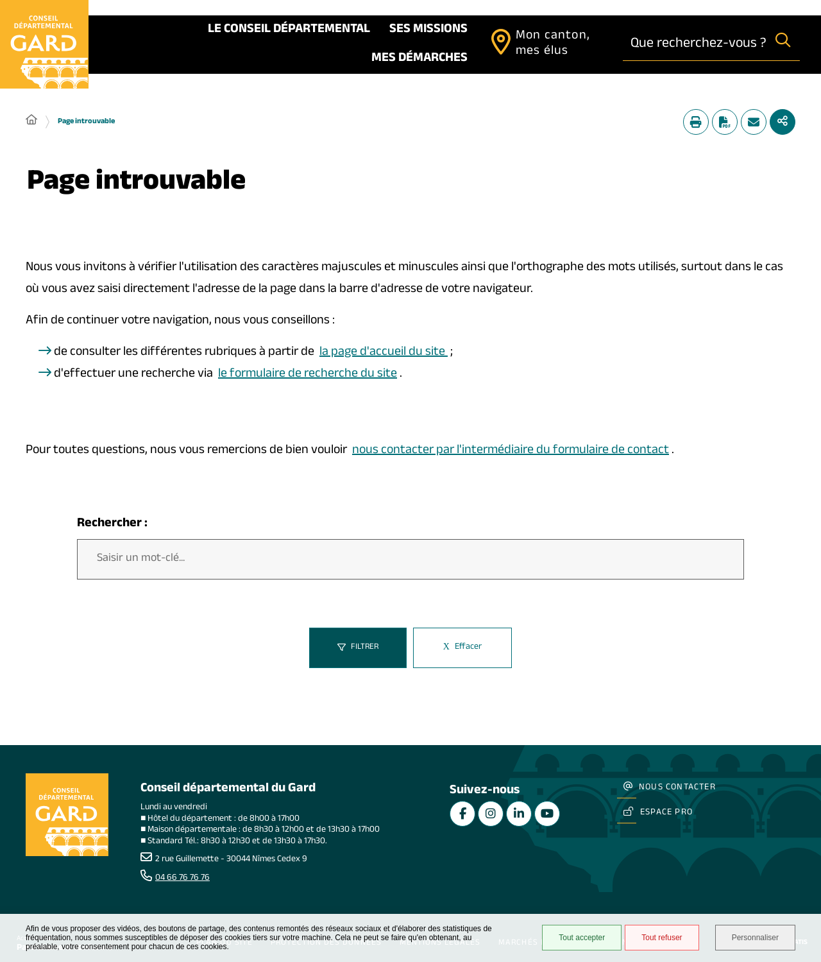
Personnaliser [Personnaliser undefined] (755, 937)
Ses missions (428, 30)
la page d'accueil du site (383, 353)
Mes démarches (419, 59)
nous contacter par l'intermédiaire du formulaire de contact (510, 451)
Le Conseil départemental (289, 30)
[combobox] (694, 44)
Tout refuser (661, 937)
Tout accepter (582, 937)
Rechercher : (112, 525)
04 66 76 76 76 (182, 878)
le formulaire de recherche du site (307, 375)
